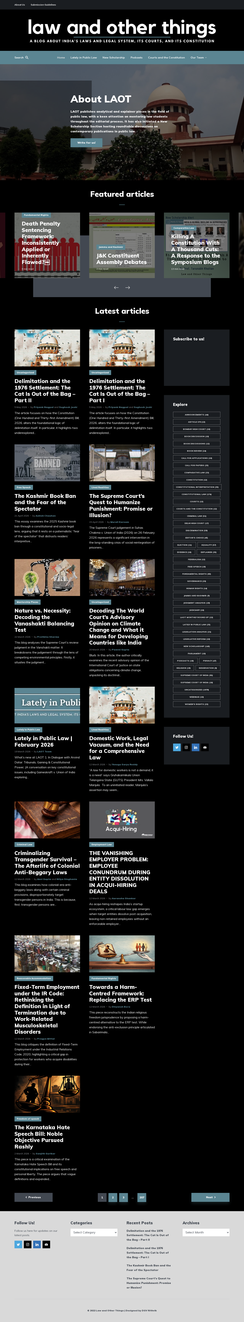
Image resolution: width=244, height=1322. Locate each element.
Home (61, 57)
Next (209, 1197)
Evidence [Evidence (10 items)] (184, 552)
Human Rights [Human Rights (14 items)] (196, 588)
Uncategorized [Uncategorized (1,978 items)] (197, 690)
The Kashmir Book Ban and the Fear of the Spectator (45, 502)
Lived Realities (100, 487)
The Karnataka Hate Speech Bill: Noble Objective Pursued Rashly (42, 1137)
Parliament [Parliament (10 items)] (197, 653)
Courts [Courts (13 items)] (196, 501)
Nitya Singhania (67, 879)
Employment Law (102, 844)
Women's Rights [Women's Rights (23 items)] (196, 704)
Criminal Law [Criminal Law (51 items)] (196, 516)
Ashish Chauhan (46, 515)
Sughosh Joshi (68, 407)
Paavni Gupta (120, 649)
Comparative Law (183, 228)
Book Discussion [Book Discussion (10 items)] (196, 436)
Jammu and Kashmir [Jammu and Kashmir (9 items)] (197, 595)
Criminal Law (24, 844)
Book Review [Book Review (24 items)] (196, 451)
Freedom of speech (28, 1118)
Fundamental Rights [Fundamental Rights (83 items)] (196, 574)
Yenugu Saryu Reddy (125, 764)
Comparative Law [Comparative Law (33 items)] (196, 472)
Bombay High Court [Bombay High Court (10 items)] (196, 429)
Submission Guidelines (43, 4)
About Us (19, 4)
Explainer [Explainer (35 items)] (209, 552)
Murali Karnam (119, 522)
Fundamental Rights (36, 215)
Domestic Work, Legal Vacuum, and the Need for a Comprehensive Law (119, 748)
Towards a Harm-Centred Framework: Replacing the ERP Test (120, 993)
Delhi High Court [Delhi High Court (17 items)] (197, 523)
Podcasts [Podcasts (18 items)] (185, 661)
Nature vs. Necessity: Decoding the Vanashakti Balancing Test (44, 620)
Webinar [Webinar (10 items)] (196, 697)
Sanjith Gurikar (45, 1153)
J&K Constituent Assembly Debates (121, 258)
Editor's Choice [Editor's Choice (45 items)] (196, 538)
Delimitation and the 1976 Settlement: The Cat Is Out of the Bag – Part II (44, 390)
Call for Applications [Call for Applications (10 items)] (196, 458)
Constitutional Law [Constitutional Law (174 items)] (197, 494)
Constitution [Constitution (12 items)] (196, 480)
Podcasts (136, 57)
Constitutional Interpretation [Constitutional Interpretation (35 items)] (197, 487)
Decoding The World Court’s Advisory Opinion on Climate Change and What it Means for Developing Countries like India (118, 626)
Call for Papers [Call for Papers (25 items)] (197, 465)
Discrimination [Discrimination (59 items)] (197, 530)
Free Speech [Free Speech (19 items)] (197, 566)
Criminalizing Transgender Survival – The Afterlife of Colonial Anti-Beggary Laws (47, 862)
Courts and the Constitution (166, 57)
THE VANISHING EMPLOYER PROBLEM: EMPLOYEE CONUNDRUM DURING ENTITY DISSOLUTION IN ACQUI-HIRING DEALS (119, 872)
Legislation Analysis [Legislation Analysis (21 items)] (196, 632)
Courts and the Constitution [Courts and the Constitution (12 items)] (196, 509)
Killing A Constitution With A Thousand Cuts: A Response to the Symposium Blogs (195, 249)
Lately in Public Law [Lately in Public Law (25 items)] (196, 624)
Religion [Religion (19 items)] (184, 668)
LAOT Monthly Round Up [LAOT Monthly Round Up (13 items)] (196, 617)
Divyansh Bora (121, 1006)
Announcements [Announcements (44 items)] (197, 414)
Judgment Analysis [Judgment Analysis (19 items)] (196, 603)
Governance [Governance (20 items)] (196, 581)
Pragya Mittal (46, 1038)
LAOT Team (44, 751)
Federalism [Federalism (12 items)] (196, 559)
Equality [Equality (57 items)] (208, 545)
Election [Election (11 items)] (184, 545)
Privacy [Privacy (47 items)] (209, 661)
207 (142, 1197)
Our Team (197, 57)
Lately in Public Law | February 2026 (43, 741)
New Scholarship (114, 57)
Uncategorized (25, 372)
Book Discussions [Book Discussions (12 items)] (197, 443)
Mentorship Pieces (27, 602)
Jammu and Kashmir (111, 247)
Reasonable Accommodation (34, 978)
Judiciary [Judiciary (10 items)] (196, 610)
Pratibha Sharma (48, 636)
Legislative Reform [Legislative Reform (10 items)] (196, 639)
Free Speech (24, 487)
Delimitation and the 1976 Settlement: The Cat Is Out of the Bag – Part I (119, 390)
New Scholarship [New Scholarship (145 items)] (197, 646)
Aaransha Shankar (124, 898)
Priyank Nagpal (44, 407)
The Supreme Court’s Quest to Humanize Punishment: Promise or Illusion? (121, 505)
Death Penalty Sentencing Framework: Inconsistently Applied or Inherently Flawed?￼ (41, 242)
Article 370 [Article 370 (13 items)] (196, 422)
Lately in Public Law (84, 57)
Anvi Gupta (44, 879)
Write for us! (86, 142)
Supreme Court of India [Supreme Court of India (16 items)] (197, 682)
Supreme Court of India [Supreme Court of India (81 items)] (197, 675)
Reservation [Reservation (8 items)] (208, 668)
